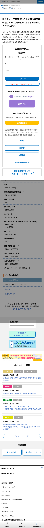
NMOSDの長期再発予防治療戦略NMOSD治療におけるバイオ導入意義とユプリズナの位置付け (21, 426)
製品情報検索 (37, 524)
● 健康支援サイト (7, 473)
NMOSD (8, 418)
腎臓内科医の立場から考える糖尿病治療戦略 (19, 393)
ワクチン (8, 371)
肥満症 (7, 400)
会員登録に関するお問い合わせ (11, 499)
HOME (7, 524)
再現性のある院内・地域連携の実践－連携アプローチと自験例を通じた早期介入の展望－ (22, 408)
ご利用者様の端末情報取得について (13, 520)
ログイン (22, 524)
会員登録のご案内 (7, 483)
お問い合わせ (5, 495)
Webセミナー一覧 (22, 436)
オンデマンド (31, 371)
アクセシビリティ (7, 512)
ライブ (19, 371)
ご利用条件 (5, 507)
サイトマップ (5, 491)
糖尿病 (7, 387)
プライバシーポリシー (8, 516)
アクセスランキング (8, 487)
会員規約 (4, 503)
